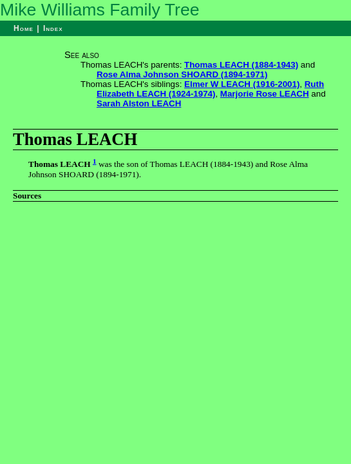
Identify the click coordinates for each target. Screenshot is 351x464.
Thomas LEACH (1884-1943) (241, 65)
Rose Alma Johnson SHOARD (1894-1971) (182, 74)
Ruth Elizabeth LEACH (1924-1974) (210, 89)
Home (23, 28)
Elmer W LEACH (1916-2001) (241, 84)
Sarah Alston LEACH (139, 103)
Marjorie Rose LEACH (264, 94)
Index (53, 28)
